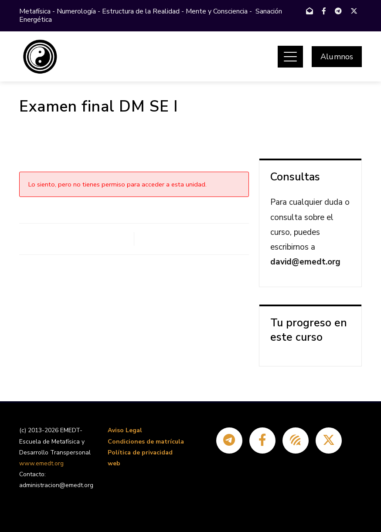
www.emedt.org (41, 463)
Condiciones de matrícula (146, 441)
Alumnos (336, 56)
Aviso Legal (125, 430)
